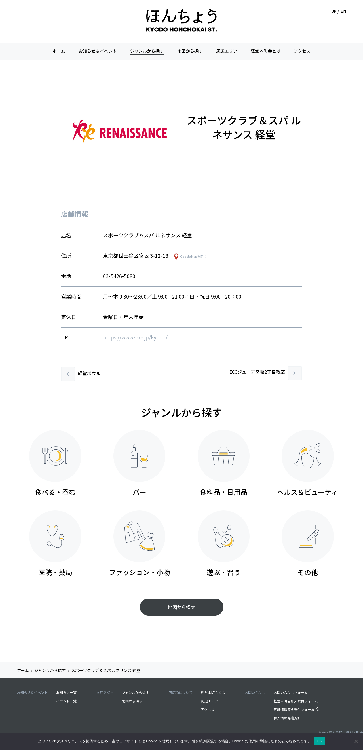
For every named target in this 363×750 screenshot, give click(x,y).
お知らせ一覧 (66, 692)
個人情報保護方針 (287, 717)
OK (319, 741)
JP (334, 11)
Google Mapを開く (193, 256)
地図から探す (190, 51)
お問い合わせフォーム (291, 692)
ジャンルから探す (147, 51)
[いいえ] (356, 741)
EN (343, 11)
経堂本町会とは (265, 51)
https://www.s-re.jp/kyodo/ (135, 337)
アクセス (302, 51)
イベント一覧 (66, 700)
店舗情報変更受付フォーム (296, 709)
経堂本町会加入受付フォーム (296, 700)
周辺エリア (226, 51)
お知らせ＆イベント (98, 51)
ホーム (58, 51)
